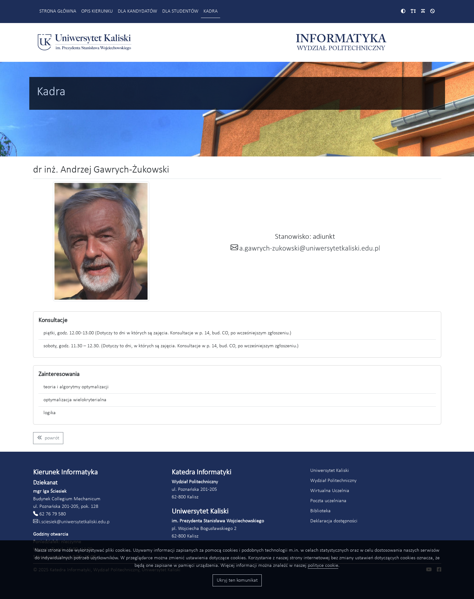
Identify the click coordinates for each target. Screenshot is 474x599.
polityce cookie (323, 565)
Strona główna (57, 11)
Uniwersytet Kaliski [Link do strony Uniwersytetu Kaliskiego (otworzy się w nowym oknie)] (329, 470)
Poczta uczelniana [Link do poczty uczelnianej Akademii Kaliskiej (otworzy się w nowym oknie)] (328, 500)
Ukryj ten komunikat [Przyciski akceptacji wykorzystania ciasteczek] (237, 580)
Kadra (210, 11)
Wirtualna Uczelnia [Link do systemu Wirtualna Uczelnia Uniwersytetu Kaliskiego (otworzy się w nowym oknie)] (329, 490)
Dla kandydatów (137, 11)
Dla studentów (180, 11)
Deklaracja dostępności (333, 521)
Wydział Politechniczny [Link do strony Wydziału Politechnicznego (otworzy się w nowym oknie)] (333, 480)
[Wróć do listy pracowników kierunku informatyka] (48, 438)
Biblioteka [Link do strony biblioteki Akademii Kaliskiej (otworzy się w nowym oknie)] (320, 511)
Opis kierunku (97, 11)
